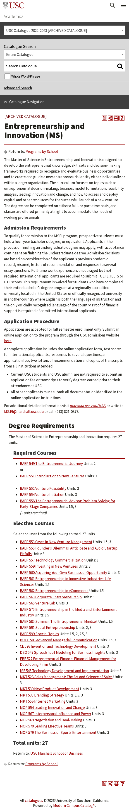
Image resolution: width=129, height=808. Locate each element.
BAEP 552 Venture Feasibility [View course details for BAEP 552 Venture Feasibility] (43, 488)
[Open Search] (112, 5)
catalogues (34, 800)
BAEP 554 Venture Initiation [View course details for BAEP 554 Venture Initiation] (42, 494)
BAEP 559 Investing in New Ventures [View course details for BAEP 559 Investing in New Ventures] (49, 566)
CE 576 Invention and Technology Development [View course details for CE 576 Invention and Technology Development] (58, 646)
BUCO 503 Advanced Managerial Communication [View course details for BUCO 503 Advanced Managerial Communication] (58, 639)
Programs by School (42, 151)
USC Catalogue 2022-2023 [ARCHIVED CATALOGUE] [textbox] (46, 30)
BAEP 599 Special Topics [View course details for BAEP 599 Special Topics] (39, 633)
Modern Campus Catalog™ (74, 805)
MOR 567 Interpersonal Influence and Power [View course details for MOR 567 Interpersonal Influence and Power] (55, 713)
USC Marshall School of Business (56, 753)
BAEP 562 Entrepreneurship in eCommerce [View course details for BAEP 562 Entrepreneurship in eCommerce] (54, 590)
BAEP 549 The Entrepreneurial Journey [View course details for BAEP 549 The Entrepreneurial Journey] (51, 463)
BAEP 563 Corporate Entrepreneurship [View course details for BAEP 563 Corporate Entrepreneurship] (51, 597)
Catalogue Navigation (26, 101)
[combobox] (64, 30)
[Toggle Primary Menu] (123, 5)
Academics (14, 16)
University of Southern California (13, 5)
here (8, 340)
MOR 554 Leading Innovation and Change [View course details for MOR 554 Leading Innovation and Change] (52, 707)
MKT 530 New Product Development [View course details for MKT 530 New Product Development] (49, 688)
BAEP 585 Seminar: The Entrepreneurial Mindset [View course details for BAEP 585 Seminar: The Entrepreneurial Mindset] (59, 621)
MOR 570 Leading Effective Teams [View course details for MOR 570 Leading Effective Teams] (47, 726)
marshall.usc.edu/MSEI (88, 405)
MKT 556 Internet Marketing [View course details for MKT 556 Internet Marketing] (42, 701)
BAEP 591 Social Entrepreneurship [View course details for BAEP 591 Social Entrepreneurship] (47, 627)
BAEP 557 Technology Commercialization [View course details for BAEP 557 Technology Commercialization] (53, 560)
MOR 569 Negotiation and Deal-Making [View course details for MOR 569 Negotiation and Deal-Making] (51, 720)
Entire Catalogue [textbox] (19, 54)
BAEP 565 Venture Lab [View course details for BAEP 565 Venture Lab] (37, 603)
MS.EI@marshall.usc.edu (24, 411)
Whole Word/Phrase (25, 76)
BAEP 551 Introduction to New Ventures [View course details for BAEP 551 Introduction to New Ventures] (52, 476)
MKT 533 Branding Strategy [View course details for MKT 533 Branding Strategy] (42, 695)
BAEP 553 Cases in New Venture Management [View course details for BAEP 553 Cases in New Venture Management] (56, 541)
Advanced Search (18, 87)
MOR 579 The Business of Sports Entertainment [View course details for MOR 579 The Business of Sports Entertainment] (58, 732)
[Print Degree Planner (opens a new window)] (104, 118)
